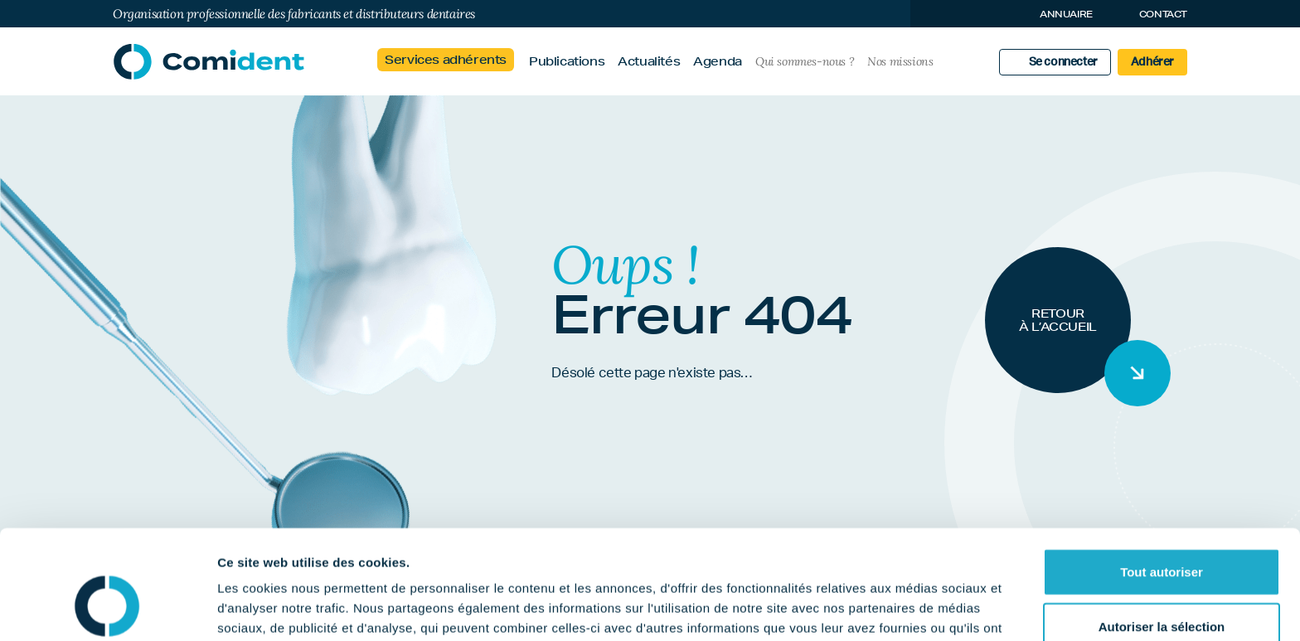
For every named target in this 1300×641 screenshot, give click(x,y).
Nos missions (900, 61)
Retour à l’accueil (1058, 320)
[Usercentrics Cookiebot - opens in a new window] (107, 608)
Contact (1163, 13)
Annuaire (1066, 13)
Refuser (1161, 587)
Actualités (649, 61)
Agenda (717, 61)
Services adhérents (446, 59)
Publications (566, 61)
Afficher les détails (913, 608)
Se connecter (1063, 62)
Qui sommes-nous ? (804, 61)
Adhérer (1152, 62)
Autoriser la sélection (1162, 533)
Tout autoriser (1161, 478)
